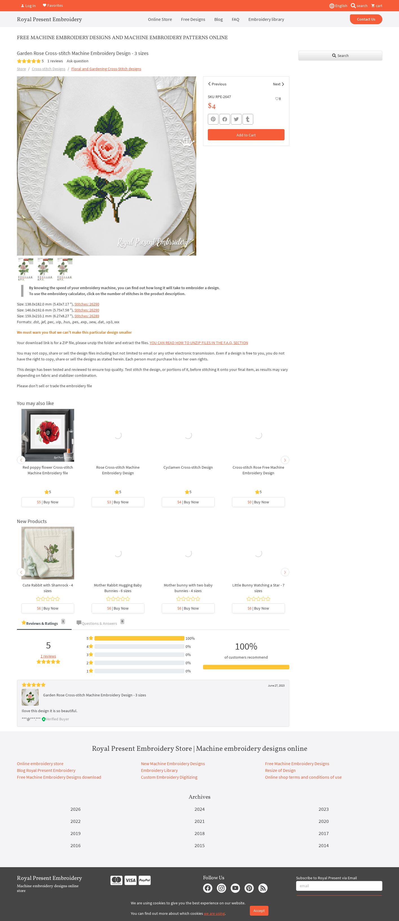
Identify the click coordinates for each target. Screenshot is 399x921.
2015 (200, 845)
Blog (218, 19)
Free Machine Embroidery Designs (297, 763)
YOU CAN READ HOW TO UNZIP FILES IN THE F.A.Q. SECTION (199, 342)
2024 (200, 809)
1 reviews (55, 60)
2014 (324, 845)
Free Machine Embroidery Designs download (59, 777)
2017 (324, 833)
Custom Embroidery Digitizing (169, 777)
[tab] (44, 624)
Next (277, 84)
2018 (200, 833)
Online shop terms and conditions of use (303, 777)
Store (21, 68)
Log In (28, 5)
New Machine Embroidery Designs (173, 763)
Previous (219, 84)
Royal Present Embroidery (49, 20)
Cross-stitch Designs (48, 68)
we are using (214, 913)
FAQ (235, 19)
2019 (75, 833)
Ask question (78, 60)
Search (340, 55)
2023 (324, 809)
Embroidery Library (159, 770)
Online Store (160, 19)
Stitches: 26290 (86, 304)
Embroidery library (266, 19)
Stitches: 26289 (86, 315)
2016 (75, 845)
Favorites (53, 5)
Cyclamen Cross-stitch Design (188, 467)
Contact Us (366, 19)
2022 (75, 821)
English (338, 6)
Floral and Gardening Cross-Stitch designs (106, 68)
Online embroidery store (40, 763)
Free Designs (193, 19)
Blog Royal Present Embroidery (46, 770)
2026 (75, 809)
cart (376, 5)
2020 (324, 821)
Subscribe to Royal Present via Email (326, 877)
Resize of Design (280, 770)
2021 (200, 821)
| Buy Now (47, 501)
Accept (259, 910)
